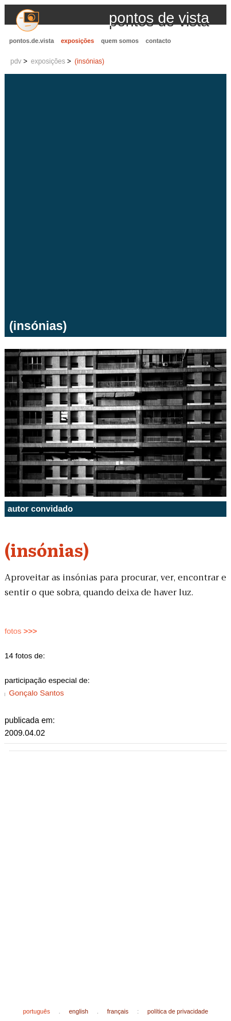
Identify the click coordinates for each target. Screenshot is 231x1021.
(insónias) (89, 61)
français (117, 1011)
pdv (15, 61)
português (36, 1011)
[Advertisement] (115, 198)
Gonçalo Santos (36, 693)
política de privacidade (177, 1011)
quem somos (120, 40)
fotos (21, 631)
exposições (77, 40)
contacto (158, 40)
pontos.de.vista (31, 40)
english (78, 1011)
